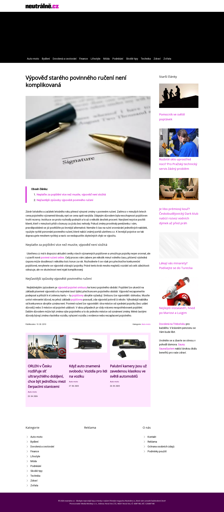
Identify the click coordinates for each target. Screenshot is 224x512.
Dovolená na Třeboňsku (172, 324)
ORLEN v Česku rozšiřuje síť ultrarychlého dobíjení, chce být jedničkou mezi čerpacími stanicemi (47, 376)
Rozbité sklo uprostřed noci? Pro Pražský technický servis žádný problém (178, 164)
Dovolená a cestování (64, 58)
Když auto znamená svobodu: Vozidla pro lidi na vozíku (88, 371)
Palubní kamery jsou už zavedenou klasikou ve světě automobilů (128, 371)
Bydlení (46, 58)
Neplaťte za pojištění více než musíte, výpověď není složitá (71, 194)
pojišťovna (76, 299)
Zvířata (167, 58)
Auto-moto (33, 58)
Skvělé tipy (132, 58)
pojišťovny (77, 295)
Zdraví (157, 58)
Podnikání (117, 58)
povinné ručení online (52, 257)
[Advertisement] (112, 35)
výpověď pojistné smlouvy (72, 287)
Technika (146, 58)
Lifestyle (95, 58)
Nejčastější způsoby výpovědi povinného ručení (65, 200)
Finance (83, 58)
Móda (106, 58)
